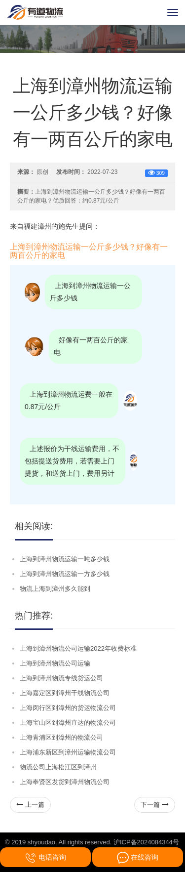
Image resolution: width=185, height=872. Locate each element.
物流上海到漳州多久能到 (55, 588)
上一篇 (30, 804)
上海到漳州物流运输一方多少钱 (65, 574)
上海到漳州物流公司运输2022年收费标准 (78, 648)
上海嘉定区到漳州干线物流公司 (65, 693)
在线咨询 (137, 858)
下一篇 (155, 804)
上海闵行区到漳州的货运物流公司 (68, 707)
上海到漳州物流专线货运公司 (61, 678)
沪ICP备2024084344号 (146, 842)
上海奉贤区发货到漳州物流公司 (65, 782)
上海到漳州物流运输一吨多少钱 (65, 559)
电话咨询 (45, 858)
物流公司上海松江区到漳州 (58, 767)
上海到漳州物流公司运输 (55, 663)
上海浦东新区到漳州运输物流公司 (68, 752)
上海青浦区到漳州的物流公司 (61, 737)
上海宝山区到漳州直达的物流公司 (68, 722)
